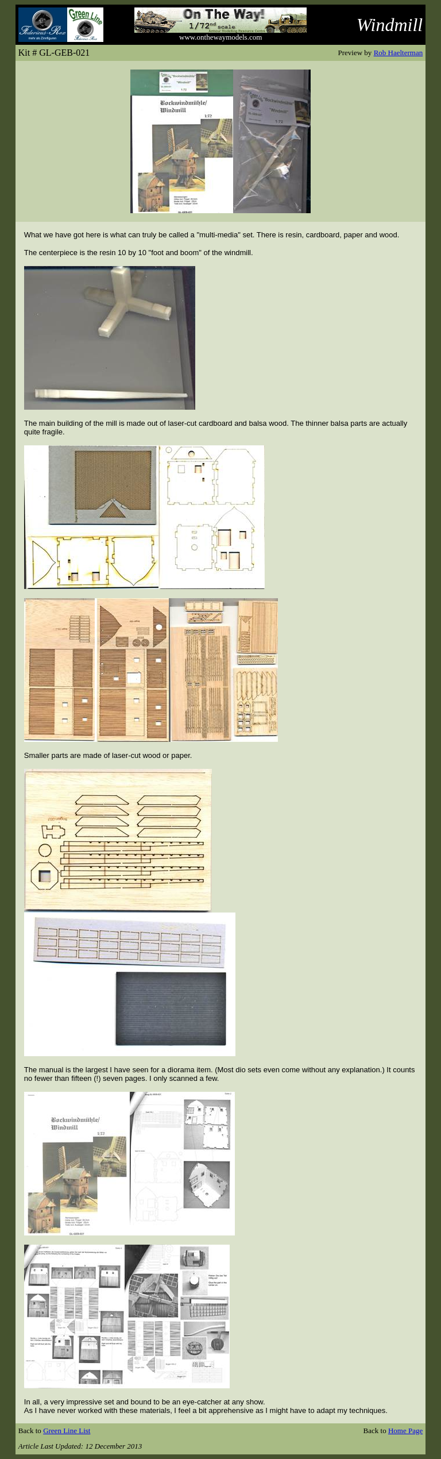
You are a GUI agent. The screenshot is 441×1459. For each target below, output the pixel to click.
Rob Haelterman (398, 52)
